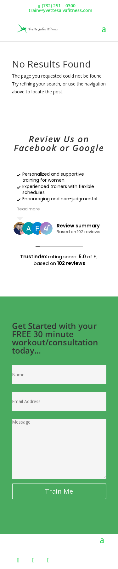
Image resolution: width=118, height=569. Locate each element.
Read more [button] (28, 209)
